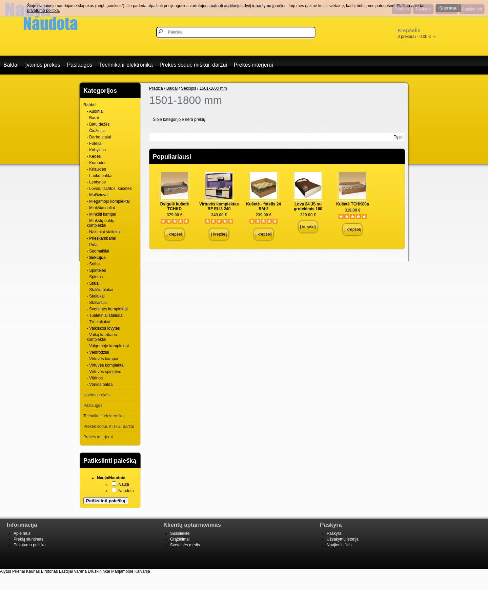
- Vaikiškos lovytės (103, 328)
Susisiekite (179, 533)
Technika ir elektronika (125, 65)
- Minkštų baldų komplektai (100, 223)
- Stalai (93, 283)
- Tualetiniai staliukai (105, 315)
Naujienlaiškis (339, 545)
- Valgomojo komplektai (108, 346)
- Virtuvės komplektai (105, 365)
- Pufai (93, 244)
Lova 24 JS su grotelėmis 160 (308, 206)
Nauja (123, 484)
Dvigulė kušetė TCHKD (174, 206)
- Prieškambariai (101, 238)
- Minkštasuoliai (101, 207)
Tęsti (398, 137)
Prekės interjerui (253, 65)
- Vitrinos (95, 378)
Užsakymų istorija (343, 539)
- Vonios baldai (100, 384)
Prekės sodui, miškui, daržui (193, 65)
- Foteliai (94, 143)
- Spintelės (96, 270)
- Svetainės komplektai (107, 309)
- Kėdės (94, 156)
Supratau (448, 7)
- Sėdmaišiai (98, 251)
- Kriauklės (96, 169)
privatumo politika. (43, 10)
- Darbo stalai (99, 137)
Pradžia (156, 88)
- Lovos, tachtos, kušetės (109, 188)
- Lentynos (96, 182)
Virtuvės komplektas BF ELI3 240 (219, 206)
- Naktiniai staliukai (104, 231)
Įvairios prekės (42, 65)
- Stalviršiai (97, 302)
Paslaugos (80, 65)
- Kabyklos (96, 150)
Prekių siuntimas (28, 539)
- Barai (93, 117)
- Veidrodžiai (98, 352)
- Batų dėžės (98, 124)
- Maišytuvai (97, 195)
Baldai (10, 65)
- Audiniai (95, 111)
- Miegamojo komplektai (108, 201)
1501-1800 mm (213, 88)
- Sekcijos (96, 257)
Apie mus (22, 533)
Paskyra (334, 533)
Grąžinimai (179, 539)
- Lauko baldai (99, 175)
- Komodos (96, 162)
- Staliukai (96, 296)
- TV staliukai (98, 322)
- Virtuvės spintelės (104, 371)
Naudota (126, 490)
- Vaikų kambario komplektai (102, 337)
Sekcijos (188, 88)
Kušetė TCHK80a (352, 204)
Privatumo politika (30, 545)
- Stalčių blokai (100, 289)
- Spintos (95, 277)
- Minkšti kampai (101, 214)
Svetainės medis (185, 545)
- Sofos (93, 264)
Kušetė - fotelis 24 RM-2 (263, 206)
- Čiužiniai (96, 130)
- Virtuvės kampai (102, 358)
